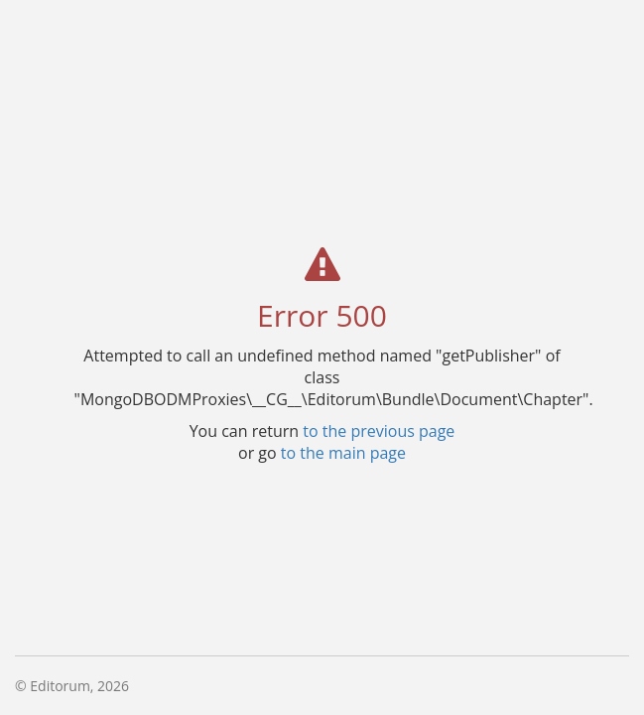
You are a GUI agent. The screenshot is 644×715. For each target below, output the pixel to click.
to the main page (343, 452)
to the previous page (378, 430)
